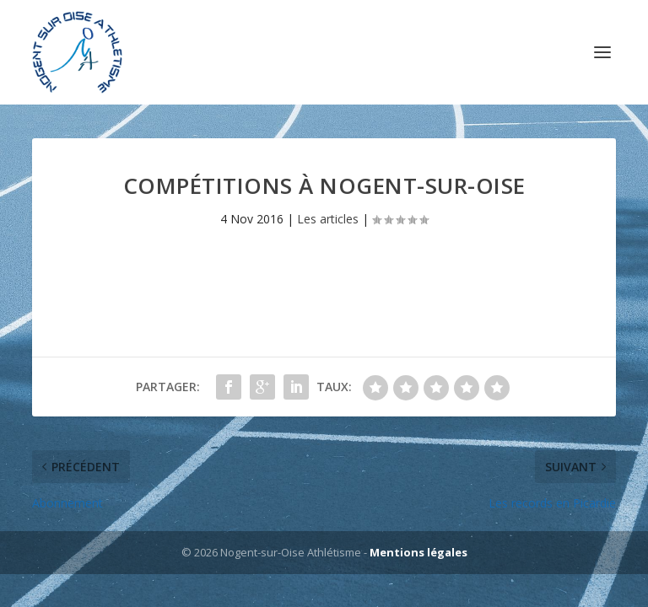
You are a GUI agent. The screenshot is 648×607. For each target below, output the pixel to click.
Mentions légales (418, 552)
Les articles (328, 219)
